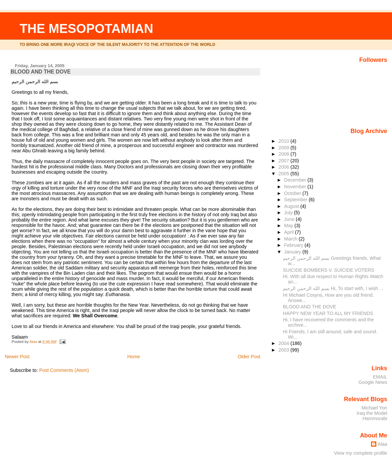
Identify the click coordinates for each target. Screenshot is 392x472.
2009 (285, 147)
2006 (285, 167)
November (295, 186)
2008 (285, 154)
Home (133, 356)
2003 (285, 350)
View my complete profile (360, 453)
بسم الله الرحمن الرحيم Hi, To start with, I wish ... (333, 288)
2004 (285, 343)
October (293, 193)
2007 (285, 160)
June (290, 219)
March (291, 238)
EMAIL (380, 377)
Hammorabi (374, 418)
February (294, 245)
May (289, 225)
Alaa (382, 444)
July (289, 212)
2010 (285, 141)
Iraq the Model (372, 413)
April (289, 232)
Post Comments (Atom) (64, 370)
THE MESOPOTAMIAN (86, 28)
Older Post (249, 356)
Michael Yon (374, 407)
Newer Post (17, 356)
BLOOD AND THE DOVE (309, 306)
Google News (372, 382)
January (293, 251)
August (292, 206)
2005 (285, 173)
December (295, 180)
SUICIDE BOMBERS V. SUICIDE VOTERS (328, 270)
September (296, 199)
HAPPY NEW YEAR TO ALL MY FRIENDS (328, 313)
